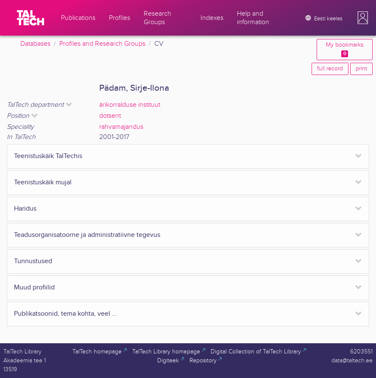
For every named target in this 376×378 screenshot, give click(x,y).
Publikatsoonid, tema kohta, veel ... (65, 314)
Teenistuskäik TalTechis (48, 156)
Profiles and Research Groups (102, 44)
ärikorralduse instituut (129, 105)
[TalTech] (30, 18)
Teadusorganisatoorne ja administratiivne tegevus (87, 235)
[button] (363, 18)
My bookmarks (344, 49)
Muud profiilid (34, 288)
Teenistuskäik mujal (43, 182)
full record (330, 68)
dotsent (110, 116)
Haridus (25, 209)
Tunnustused (33, 261)
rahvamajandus (121, 127)
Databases (35, 44)
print (361, 68)
